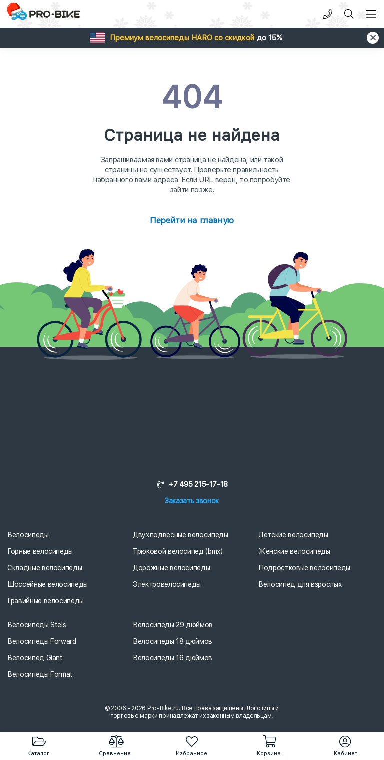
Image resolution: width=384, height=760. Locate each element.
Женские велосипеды (294, 551)
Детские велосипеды (293, 535)
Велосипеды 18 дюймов (172, 641)
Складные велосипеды (45, 568)
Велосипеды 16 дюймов (172, 658)
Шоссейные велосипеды (48, 584)
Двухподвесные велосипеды (180, 535)
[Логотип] (45, 14)
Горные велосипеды (40, 551)
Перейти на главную (192, 220)
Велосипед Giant (35, 658)
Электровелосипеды (167, 584)
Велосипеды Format (40, 674)
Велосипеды (28, 535)
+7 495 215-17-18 (192, 484)
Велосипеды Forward (42, 641)
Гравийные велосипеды (46, 601)
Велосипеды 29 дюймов (173, 625)
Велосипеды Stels (37, 625)
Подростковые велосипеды (304, 568)
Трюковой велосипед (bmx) (178, 551)
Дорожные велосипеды (171, 568)
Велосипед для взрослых (300, 584)
